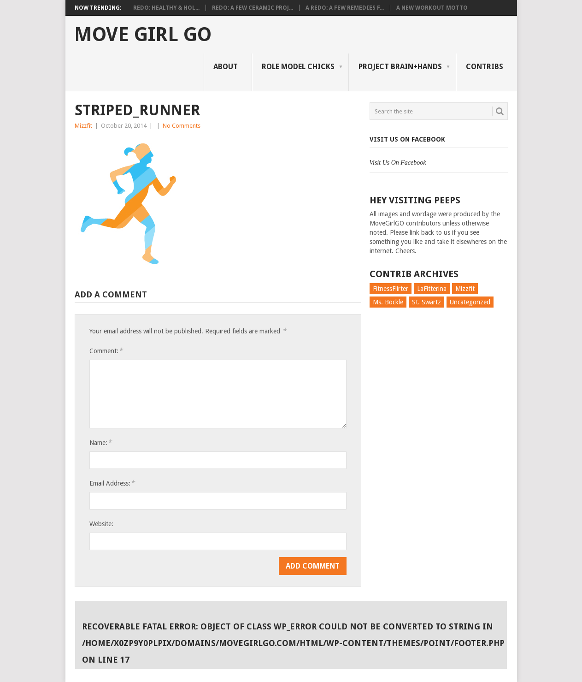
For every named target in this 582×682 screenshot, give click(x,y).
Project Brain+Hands (400, 66)
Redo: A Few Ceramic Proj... (252, 8)
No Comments (181, 125)
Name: (100, 442)
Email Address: (112, 483)
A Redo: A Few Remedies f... (345, 8)
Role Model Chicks (298, 66)
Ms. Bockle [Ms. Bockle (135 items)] (388, 302)
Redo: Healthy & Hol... (166, 8)
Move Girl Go (143, 34)
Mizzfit (83, 125)
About (225, 66)
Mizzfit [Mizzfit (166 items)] (465, 288)
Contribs (484, 66)
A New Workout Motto (432, 8)
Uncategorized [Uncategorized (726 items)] (470, 302)
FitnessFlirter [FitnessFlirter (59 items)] (390, 288)
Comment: (106, 350)
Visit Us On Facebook (407, 139)
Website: (101, 524)
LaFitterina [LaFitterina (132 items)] (432, 288)
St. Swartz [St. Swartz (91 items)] (426, 302)
